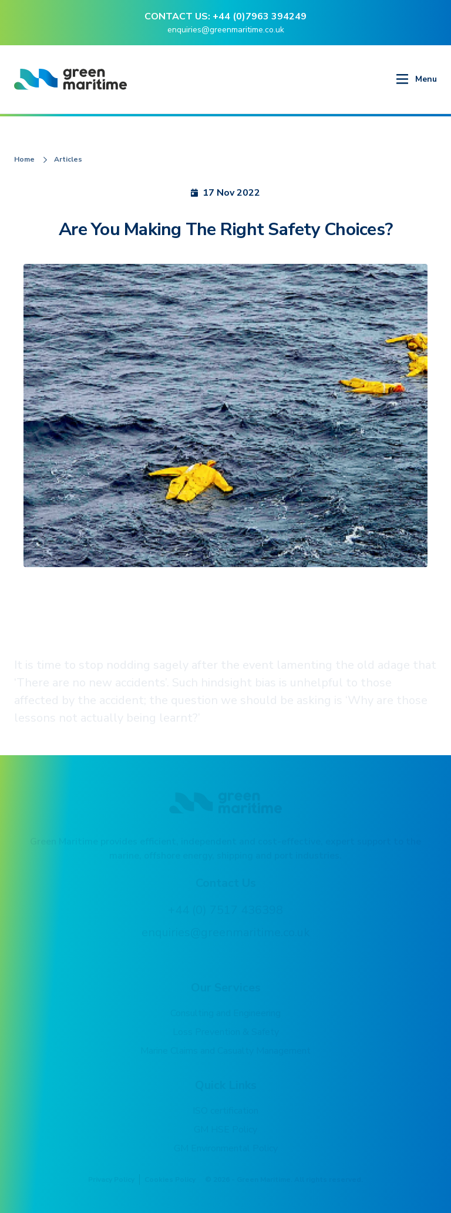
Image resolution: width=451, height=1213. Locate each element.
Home (24, 159)
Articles (68, 159)
